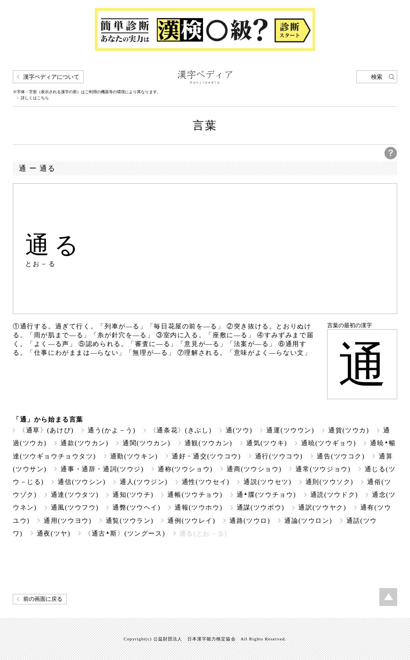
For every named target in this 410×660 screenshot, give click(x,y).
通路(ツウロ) (249, 520)
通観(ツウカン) (209, 443)
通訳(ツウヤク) (322, 507)
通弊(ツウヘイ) (137, 507)
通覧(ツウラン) (130, 520)
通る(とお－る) (203, 533)
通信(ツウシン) (82, 481)
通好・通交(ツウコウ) (206, 456)
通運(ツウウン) (290, 430)
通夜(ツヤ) (53, 533)
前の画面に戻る (42, 599)
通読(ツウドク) (334, 494)
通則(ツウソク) (329, 481)
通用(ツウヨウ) (68, 520)
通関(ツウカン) (147, 443)
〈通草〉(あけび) (46, 430)
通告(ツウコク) (341, 456)
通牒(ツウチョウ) (266, 494)
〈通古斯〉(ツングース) (124, 533)
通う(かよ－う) (112, 430)
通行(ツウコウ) (279, 456)
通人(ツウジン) (144, 481)
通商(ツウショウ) (254, 469)
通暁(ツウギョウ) (328, 443)
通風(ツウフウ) (75, 507)
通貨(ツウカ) (348, 430)
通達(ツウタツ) (75, 494)
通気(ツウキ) (266, 443)
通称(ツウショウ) (185, 469)
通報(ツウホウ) (199, 507)
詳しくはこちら (35, 98)
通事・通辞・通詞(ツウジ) (102, 469)
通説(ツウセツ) (267, 481)
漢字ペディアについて (51, 77)
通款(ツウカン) (84, 443)
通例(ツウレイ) (191, 520)
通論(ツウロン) (308, 520)
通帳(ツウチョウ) (194, 494)
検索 (376, 77)
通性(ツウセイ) (206, 481)
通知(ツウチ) (133, 494)
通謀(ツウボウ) (261, 507)
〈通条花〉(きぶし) (181, 430)
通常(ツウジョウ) (322, 469)
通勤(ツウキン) (134, 456)
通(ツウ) (239, 430)
